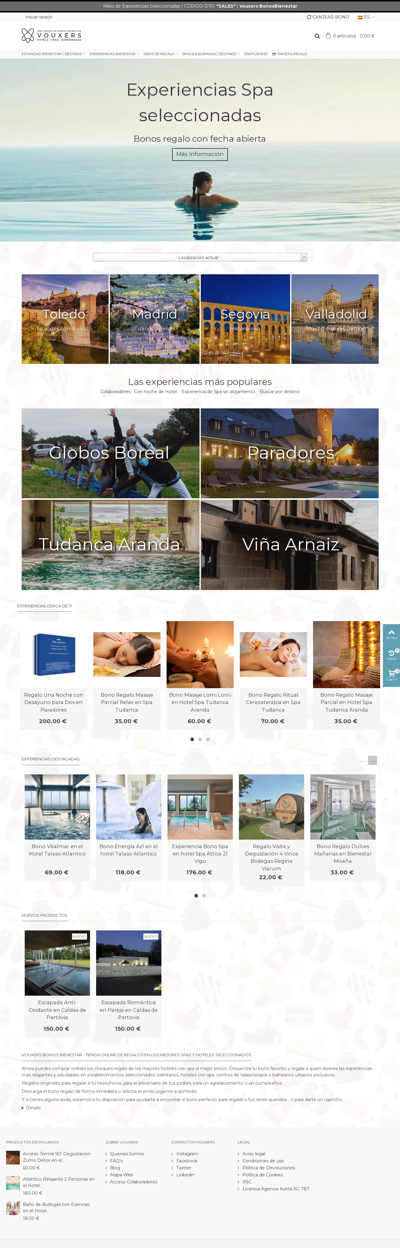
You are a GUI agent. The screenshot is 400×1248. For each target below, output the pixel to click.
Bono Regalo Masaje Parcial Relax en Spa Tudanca (127, 702)
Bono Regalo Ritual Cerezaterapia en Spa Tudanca (273, 702)
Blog (114, 1168)
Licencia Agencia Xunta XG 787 (275, 1189)
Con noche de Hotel (156, 391)
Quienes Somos (126, 1154)
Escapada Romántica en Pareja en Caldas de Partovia (129, 1009)
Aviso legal (253, 1154)
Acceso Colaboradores (133, 1182)
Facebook (186, 1161)
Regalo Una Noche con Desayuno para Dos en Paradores (53, 702)
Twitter (183, 1168)
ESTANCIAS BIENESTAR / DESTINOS (52, 54)
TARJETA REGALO (289, 54)
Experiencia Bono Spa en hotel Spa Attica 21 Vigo (200, 853)
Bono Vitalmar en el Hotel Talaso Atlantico (57, 850)
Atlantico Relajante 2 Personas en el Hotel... (59, 1182)
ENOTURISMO (256, 54)
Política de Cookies (262, 1175)
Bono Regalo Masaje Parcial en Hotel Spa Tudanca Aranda (346, 702)
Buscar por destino (280, 391)
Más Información (200, 154)
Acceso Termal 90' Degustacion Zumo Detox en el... (57, 1157)
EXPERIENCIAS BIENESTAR (112, 54)
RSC (246, 1182)
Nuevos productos (44, 915)
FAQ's (116, 1161)
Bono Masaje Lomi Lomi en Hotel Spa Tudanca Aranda (200, 702)
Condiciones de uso (262, 1161)
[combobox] (200, 257)
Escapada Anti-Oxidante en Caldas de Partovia (57, 1009)
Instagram (186, 1154)
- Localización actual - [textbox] (198, 257)
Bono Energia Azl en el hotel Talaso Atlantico (128, 850)
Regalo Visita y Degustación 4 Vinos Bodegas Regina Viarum (271, 857)
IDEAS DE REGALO (159, 54)
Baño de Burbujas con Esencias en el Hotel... (56, 1208)
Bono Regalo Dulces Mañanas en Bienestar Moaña (343, 853)
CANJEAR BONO (328, 17)
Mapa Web (121, 1175)
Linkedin (184, 1175)
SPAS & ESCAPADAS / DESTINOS (209, 54)
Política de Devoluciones (268, 1168)
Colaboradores (115, 391)
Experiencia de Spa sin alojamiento (218, 391)
